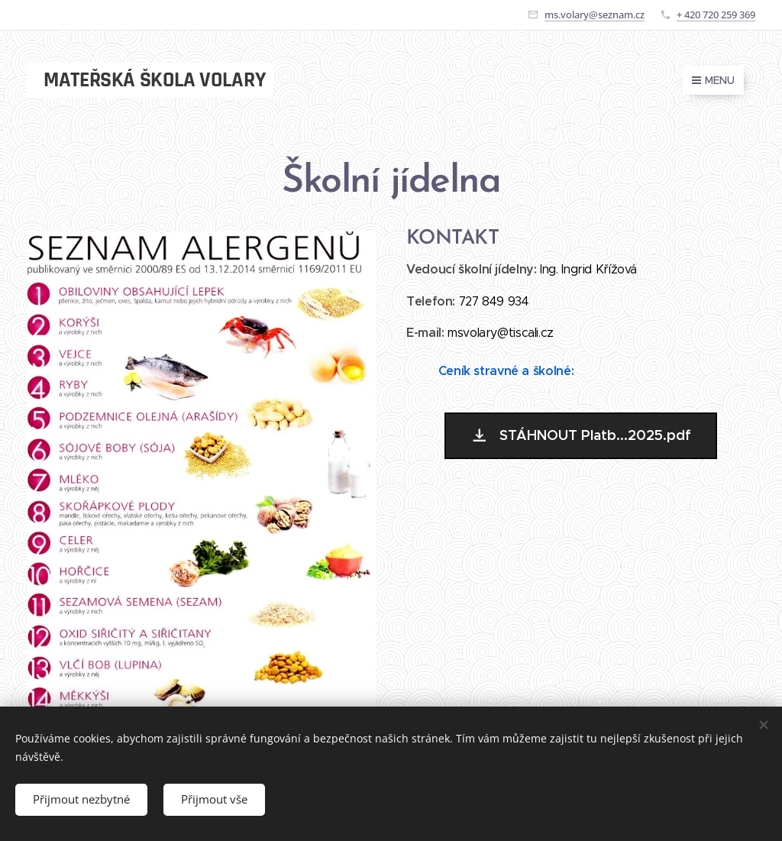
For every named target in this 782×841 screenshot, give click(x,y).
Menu (713, 80)
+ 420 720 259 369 (716, 14)
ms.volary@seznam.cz (594, 14)
